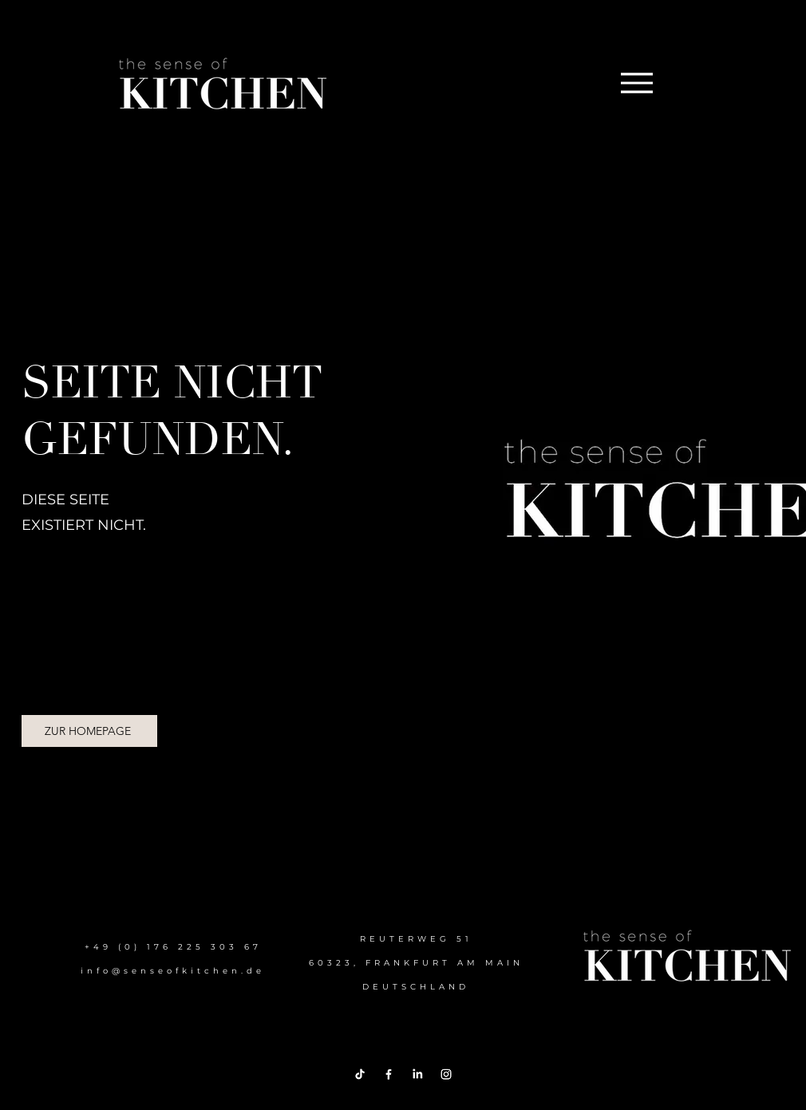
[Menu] (636, 82)
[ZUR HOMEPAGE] (89, 731)
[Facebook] (388, 1074)
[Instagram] (446, 1074)
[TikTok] (360, 1074)
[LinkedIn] (417, 1074)
